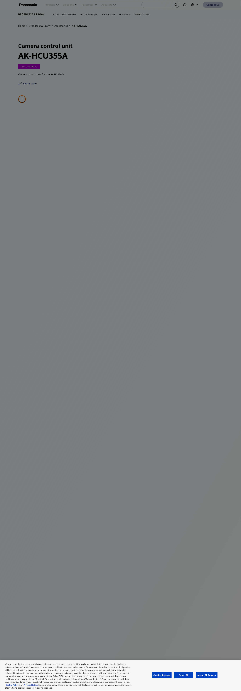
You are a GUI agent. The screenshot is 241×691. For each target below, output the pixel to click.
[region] (120, 675)
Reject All (184, 675)
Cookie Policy (12, 685)
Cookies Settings (161, 675)
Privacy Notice (31, 685)
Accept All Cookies (206, 675)
